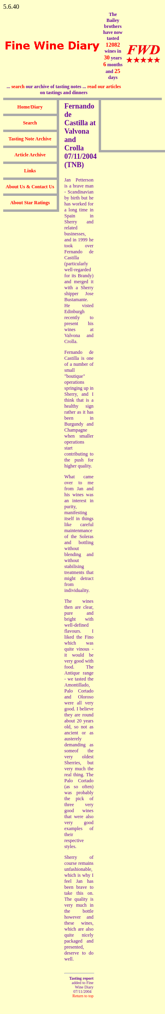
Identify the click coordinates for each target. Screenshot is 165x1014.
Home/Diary (29, 107)
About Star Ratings (30, 202)
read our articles (104, 86)
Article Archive (30, 155)
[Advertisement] (126, 125)
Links (30, 171)
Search (30, 123)
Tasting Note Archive (29, 139)
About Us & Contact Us (30, 186)
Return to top (82, 996)
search (17, 86)
